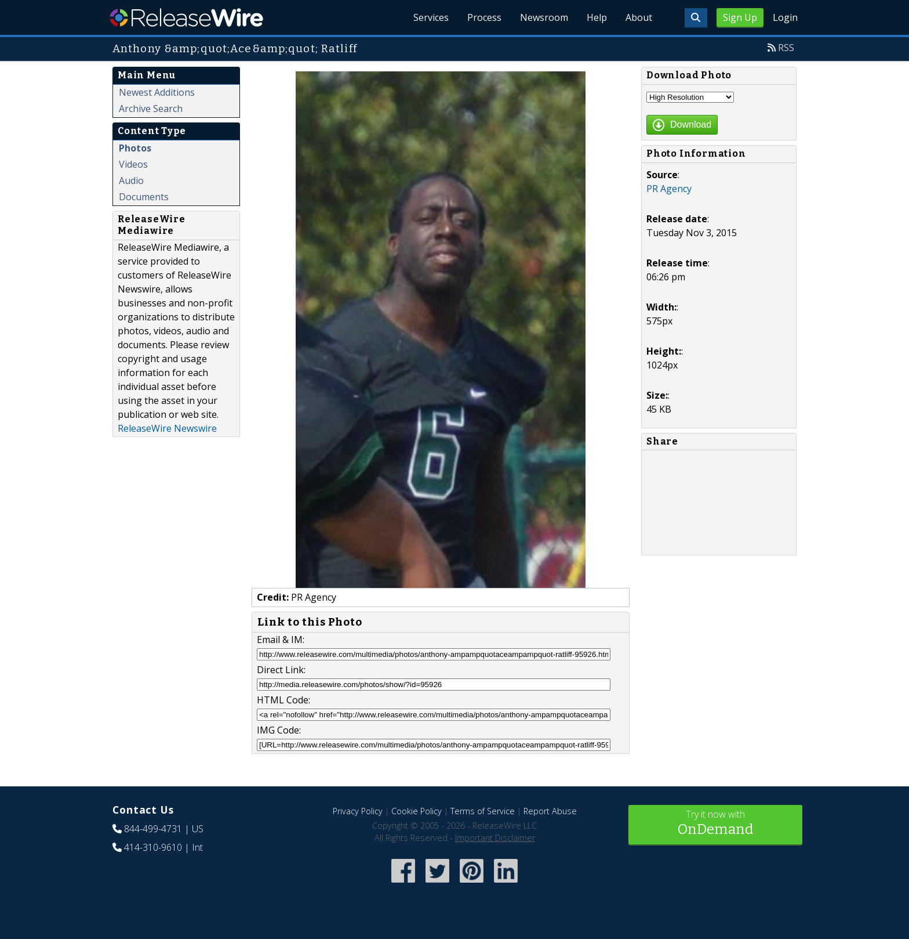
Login (785, 17)
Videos (133, 164)
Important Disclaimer (495, 837)
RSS (786, 47)
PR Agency (669, 188)
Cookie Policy (416, 811)
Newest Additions (157, 92)
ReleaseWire (186, 17)
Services (431, 17)
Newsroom (544, 17)
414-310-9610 (153, 847)
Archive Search (151, 108)
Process (484, 17)
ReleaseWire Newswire (167, 428)
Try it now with (715, 824)
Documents (144, 196)
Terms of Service (482, 811)
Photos (135, 148)
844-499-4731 (153, 828)
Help (597, 17)
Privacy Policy (358, 811)
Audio (131, 180)
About (639, 17)
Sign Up (740, 17)
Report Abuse (550, 811)
